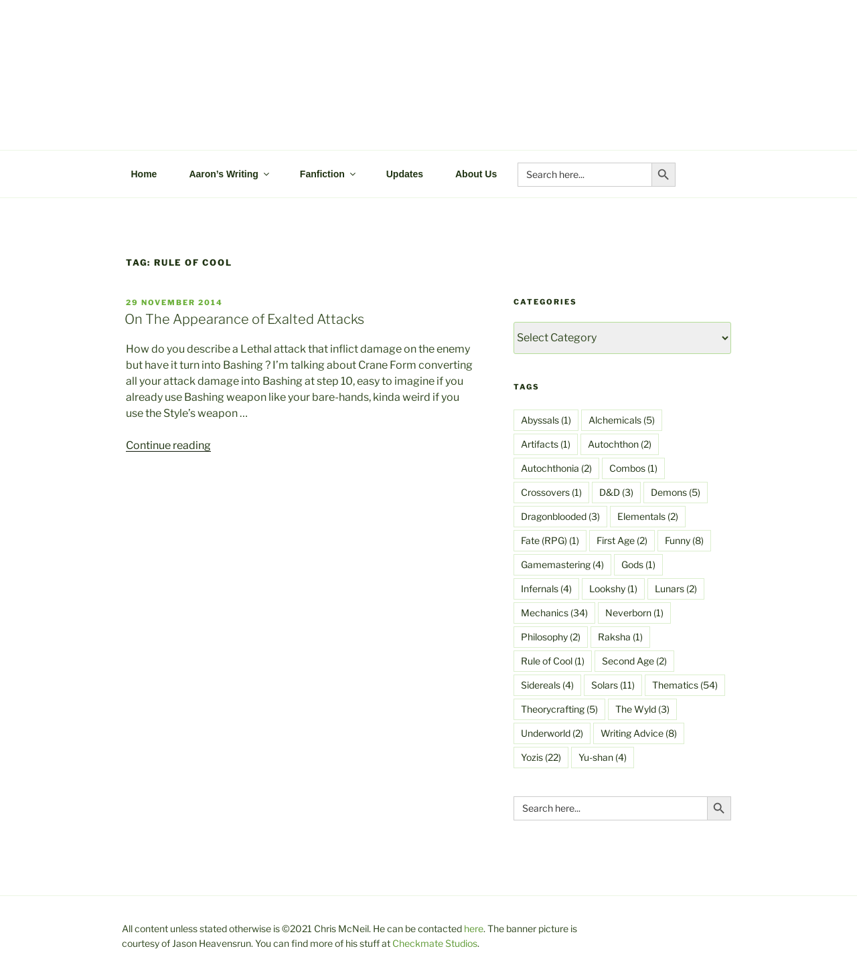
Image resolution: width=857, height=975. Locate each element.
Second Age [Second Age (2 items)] (634, 661)
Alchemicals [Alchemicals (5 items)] (622, 420)
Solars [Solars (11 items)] (613, 685)
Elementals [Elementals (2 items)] (647, 516)
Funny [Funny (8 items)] (684, 540)
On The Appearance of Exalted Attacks (244, 319)
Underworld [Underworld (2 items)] (552, 733)
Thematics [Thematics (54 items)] (685, 685)
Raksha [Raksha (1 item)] (620, 636)
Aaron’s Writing (229, 174)
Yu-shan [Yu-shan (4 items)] (602, 757)
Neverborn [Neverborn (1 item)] (634, 612)
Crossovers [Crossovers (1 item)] (551, 492)
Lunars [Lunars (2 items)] (676, 588)
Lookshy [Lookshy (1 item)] (613, 588)
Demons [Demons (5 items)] (675, 492)
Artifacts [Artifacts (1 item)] (545, 444)
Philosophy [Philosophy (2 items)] (550, 636)
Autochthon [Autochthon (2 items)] (619, 444)
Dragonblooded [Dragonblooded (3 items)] (560, 516)
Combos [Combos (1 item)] (633, 468)
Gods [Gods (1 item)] (638, 564)
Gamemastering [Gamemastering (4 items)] (562, 564)
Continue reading (168, 445)
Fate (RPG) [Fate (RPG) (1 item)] (550, 540)
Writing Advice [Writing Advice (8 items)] (639, 733)
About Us (476, 174)
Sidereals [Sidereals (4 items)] (547, 685)
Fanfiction (329, 174)
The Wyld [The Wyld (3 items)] (642, 709)
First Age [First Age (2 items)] (622, 540)
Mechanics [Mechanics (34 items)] (554, 612)
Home (144, 174)
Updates (404, 174)
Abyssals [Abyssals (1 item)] (546, 420)
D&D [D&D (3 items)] (616, 492)
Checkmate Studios (434, 943)
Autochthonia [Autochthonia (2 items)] (556, 468)
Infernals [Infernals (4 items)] (546, 588)
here (473, 928)
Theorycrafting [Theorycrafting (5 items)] (559, 709)
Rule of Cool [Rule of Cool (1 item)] (553, 661)
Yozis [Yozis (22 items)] (541, 757)
